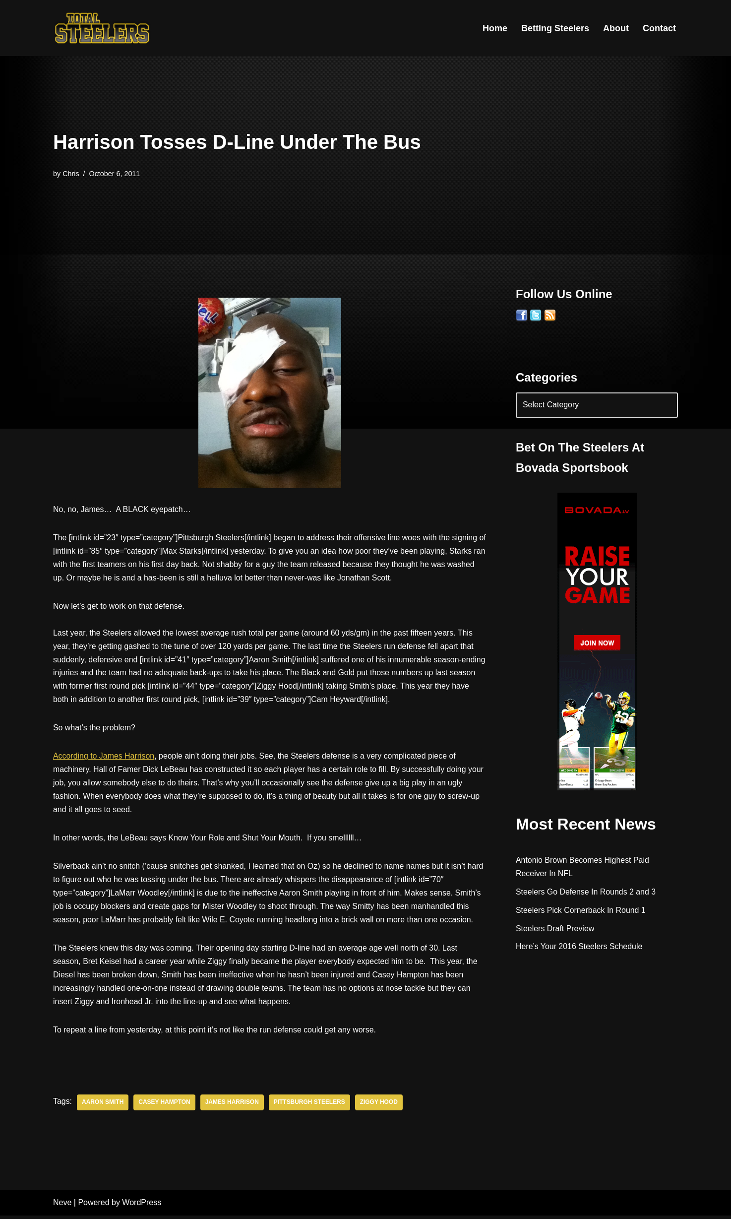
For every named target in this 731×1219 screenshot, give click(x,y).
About (616, 28)
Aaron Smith (103, 1106)
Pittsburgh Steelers (311, 1106)
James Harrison (233, 1106)
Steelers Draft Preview (555, 928)
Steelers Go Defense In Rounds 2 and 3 (586, 892)
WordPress (141, 1206)
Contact (659, 28)
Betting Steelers (555, 28)
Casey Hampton (165, 1106)
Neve (62, 1206)
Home (495, 28)
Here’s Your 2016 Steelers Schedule (579, 947)
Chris (70, 174)
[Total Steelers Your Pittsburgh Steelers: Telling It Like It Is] (102, 28)
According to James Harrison (104, 758)
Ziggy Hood (380, 1106)
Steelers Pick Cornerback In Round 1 (581, 910)
